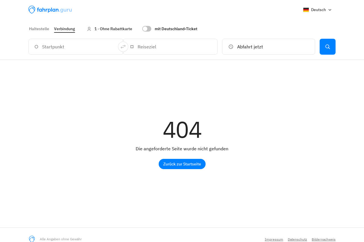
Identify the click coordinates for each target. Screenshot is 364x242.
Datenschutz (297, 239)
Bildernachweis (324, 239)
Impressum (274, 239)
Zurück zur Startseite (182, 164)
